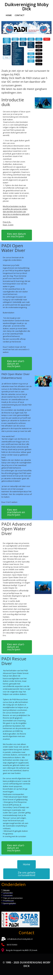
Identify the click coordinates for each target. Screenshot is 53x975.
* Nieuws (5, 890)
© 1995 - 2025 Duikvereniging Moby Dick (26, 964)
